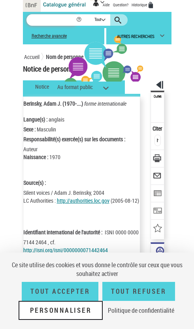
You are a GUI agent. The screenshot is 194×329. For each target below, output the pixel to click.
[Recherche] (51, 20)
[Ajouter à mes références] (158, 229)
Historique (140, 5)
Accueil (32, 57)
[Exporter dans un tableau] (158, 194)
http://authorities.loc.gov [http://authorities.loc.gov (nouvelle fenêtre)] (83, 200)
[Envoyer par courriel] (158, 177)
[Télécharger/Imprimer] (158, 159)
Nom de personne (64, 57)
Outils (158, 96)
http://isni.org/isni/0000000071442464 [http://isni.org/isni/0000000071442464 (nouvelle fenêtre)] (65, 250)
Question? (120, 5)
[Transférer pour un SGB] (158, 211)
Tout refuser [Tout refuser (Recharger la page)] (138, 291)
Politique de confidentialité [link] (141, 310)
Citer (158, 128)
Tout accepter (60, 291)
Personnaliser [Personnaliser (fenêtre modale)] (61, 310)
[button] (79, 20)
